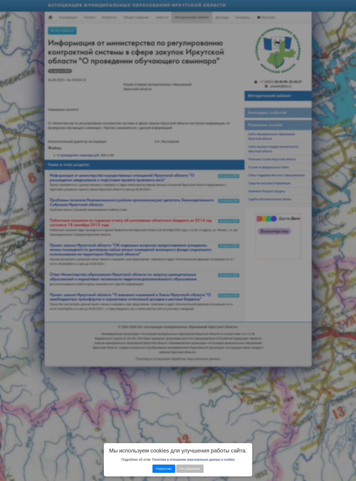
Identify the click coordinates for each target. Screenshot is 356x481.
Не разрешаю (190, 468)
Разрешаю (163, 468)
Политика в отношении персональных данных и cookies (193, 459)
